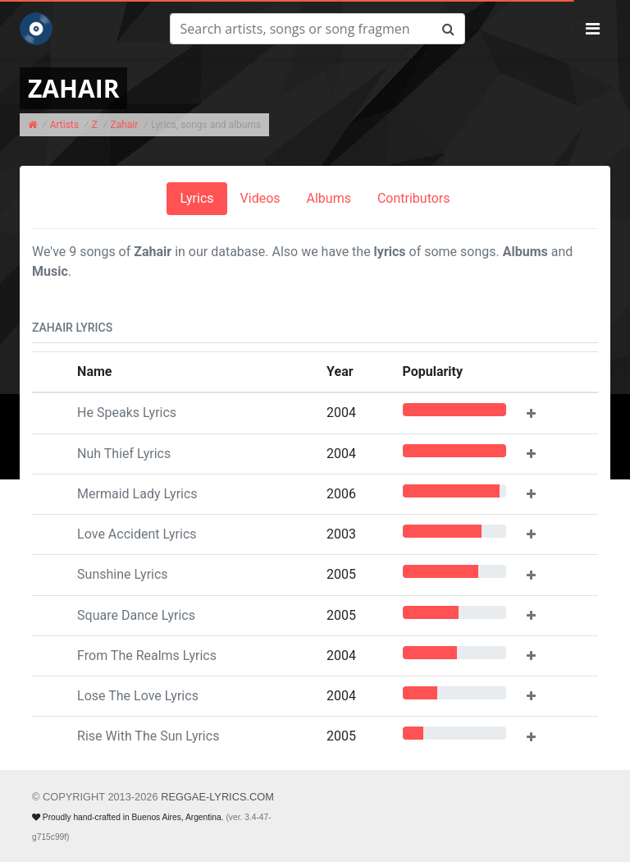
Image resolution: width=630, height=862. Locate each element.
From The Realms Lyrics (147, 655)
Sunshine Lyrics (122, 574)
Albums (329, 198)
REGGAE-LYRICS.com (217, 797)
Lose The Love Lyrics (138, 696)
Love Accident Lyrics (136, 534)
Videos (260, 198)
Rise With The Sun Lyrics (148, 736)
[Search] (301, 28)
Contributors (413, 198)
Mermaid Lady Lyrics (137, 494)
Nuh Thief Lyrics (124, 453)
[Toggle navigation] (592, 28)
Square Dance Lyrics (136, 615)
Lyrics (196, 198)
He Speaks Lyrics (126, 412)
